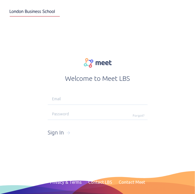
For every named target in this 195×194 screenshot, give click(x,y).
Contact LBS (100, 182)
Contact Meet (132, 182)
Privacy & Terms (66, 182)
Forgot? (138, 115)
